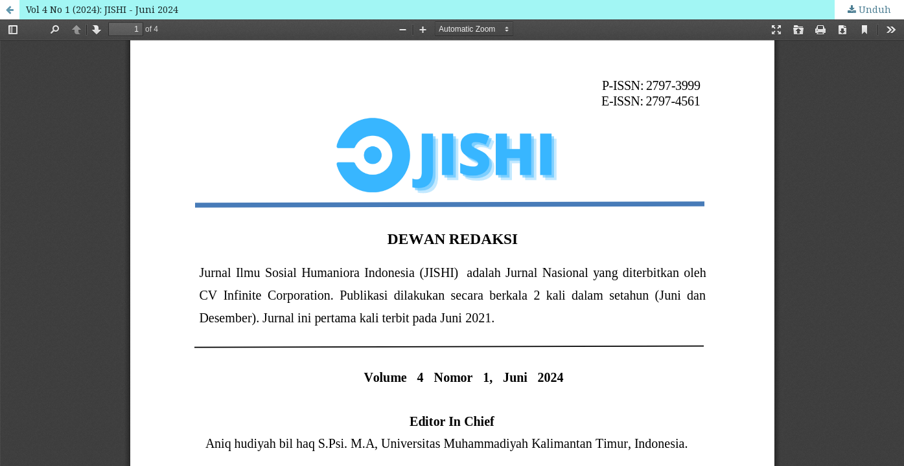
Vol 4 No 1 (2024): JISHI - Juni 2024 (102, 9)
